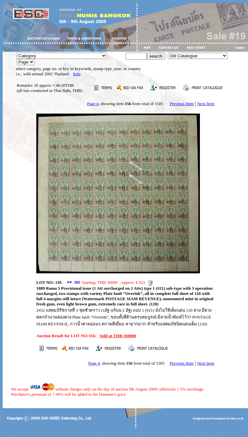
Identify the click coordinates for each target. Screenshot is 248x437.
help (76, 73)
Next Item (205, 103)
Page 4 (92, 103)
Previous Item (182, 103)
